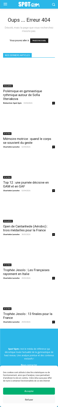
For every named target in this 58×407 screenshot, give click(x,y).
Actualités (8, 86)
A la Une (7, 133)
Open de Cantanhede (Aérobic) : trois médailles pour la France (25, 228)
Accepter (29, 391)
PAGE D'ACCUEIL (39, 41)
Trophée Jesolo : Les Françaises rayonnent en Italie (26, 272)
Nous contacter (29, 365)
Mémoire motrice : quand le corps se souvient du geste (27, 141)
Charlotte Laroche (11, 147)
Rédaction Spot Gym (12, 103)
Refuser (29, 399)
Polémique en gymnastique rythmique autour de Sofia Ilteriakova (22, 95)
